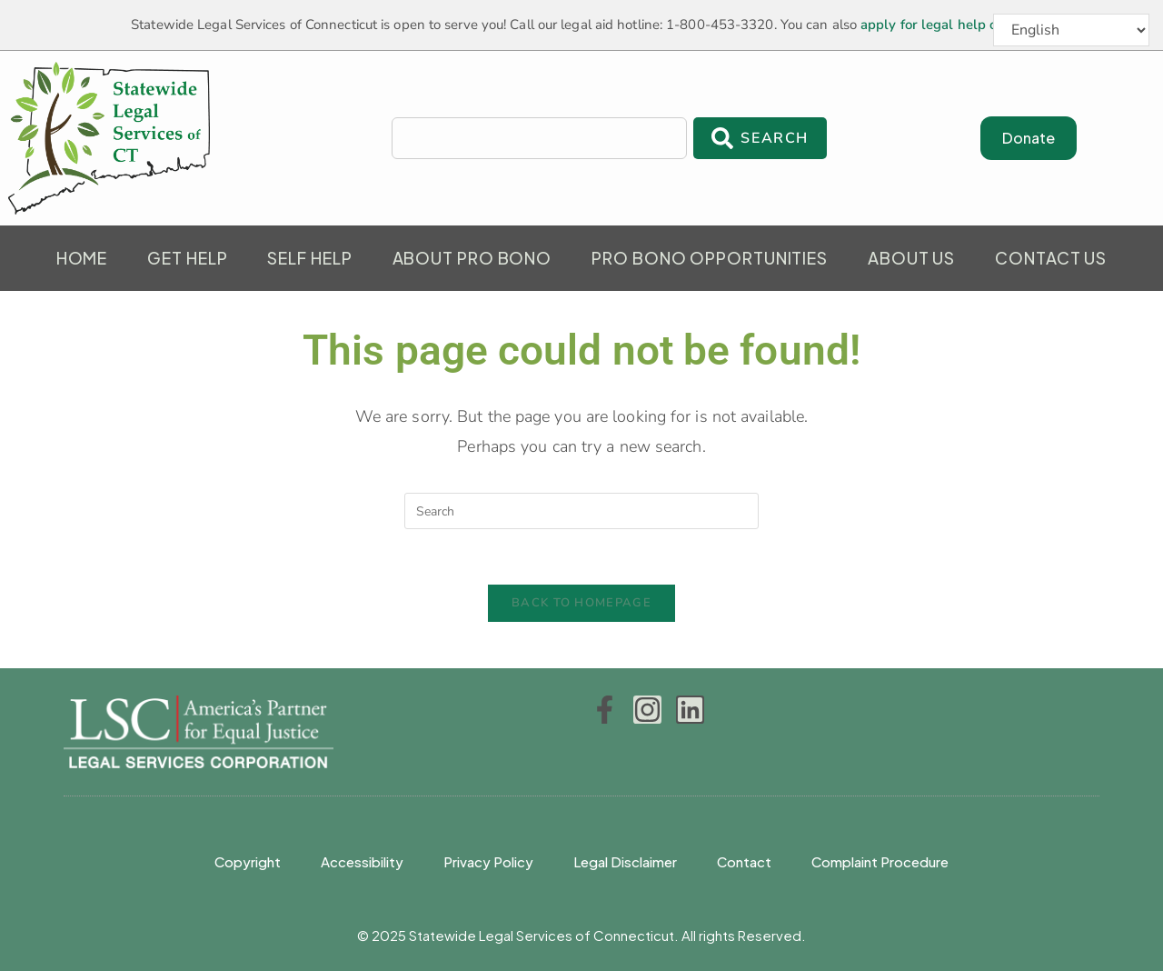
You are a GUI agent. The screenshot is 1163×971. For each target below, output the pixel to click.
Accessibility (362, 861)
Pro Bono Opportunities (709, 257)
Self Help (309, 257)
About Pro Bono (472, 257)
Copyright (247, 861)
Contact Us (1051, 257)
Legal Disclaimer (625, 861)
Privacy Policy (488, 861)
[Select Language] (1071, 30)
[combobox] (540, 138)
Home (82, 257)
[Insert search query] (581, 511)
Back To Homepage (581, 603)
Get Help (187, 257)
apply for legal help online (944, 24)
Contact (744, 861)
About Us (911, 257)
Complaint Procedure (880, 861)
